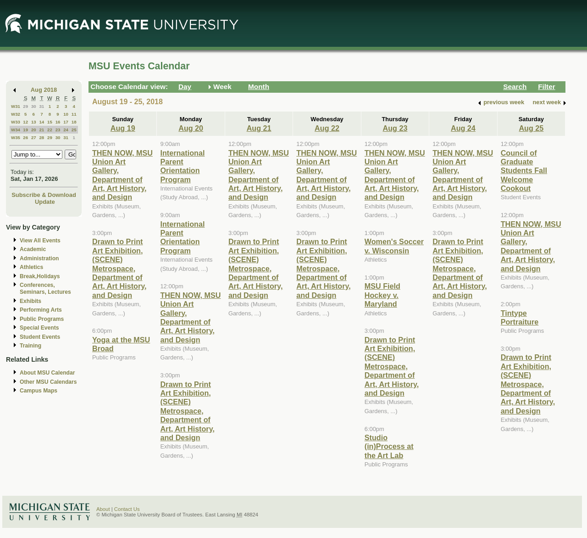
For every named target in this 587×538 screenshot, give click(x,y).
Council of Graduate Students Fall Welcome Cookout (524, 171)
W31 (15, 106)
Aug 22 (327, 128)
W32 (15, 114)
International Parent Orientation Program (182, 166)
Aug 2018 (44, 89)
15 (49, 121)
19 (25, 129)
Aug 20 (190, 128)
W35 (15, 137)
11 (74, 114)
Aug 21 (259, 128)
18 (74, 121)
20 (33, 129)
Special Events (39, 328)
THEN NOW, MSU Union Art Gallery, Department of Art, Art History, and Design (122, 175)
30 (33, 106)
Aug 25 (531, 128)
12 (25, 121)
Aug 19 (123, 128)
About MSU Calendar (47, 373)
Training (30, 345)
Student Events (40, 337)
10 (65, 114)
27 (33, 137)
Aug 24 (463, 128)
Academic (33, 249)
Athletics (31, 267)
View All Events (40, 240)
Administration (39, 258)
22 (49, 129)
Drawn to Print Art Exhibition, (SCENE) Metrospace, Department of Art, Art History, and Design (119, 268)
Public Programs (42, 319)
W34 (15, 129)
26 (25, 137)
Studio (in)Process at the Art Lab (389, 446)
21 (41, 129)
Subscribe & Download (43, 194)
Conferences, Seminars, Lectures (45, 288)
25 (74, 129)
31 (41, 106)
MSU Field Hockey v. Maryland (382, 295)
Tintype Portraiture (520, 317)
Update (45, 201)
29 (25, 106)
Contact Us (127, 509)
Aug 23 (395, 128)
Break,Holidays (40, 276)
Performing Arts (41, 310)
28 (41, 137)
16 (58, 121)
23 (58, 129)
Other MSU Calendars (48, 382)
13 (33, 121)
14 (41, 121)
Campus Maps (38, 390)
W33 (15, 121)
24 (65, 129)
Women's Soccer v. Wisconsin (394, 245)
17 (65, 121)
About (103, 509)
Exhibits (30, 301)
